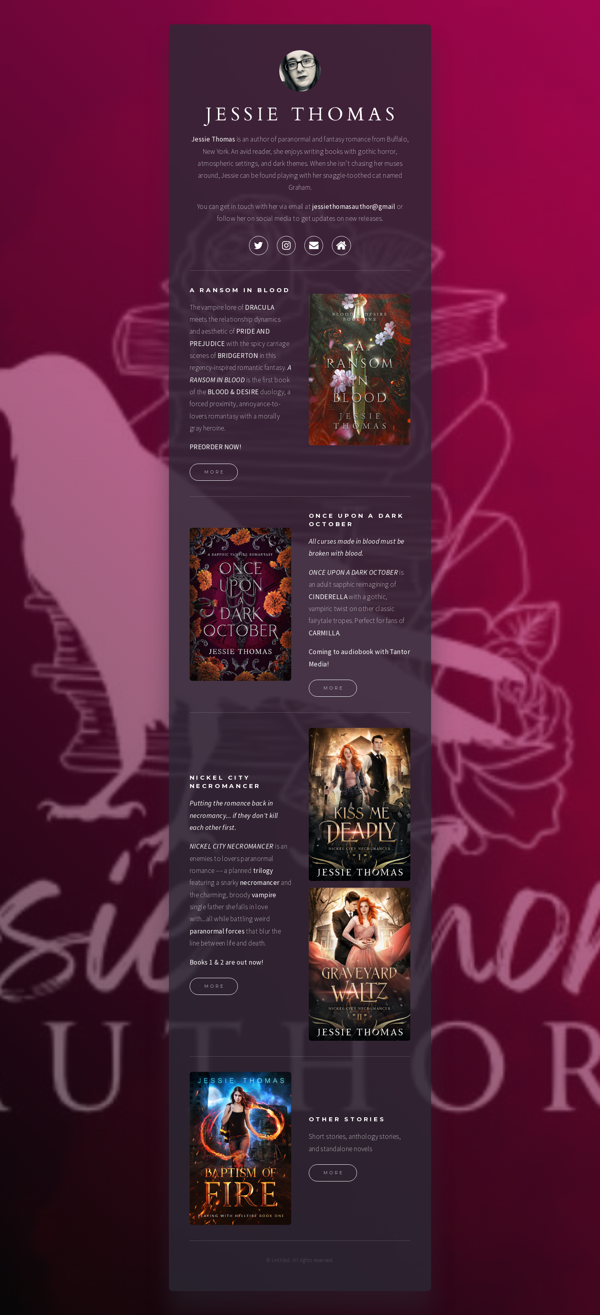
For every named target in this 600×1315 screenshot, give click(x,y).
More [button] (214, 472)
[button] (258, 245)
